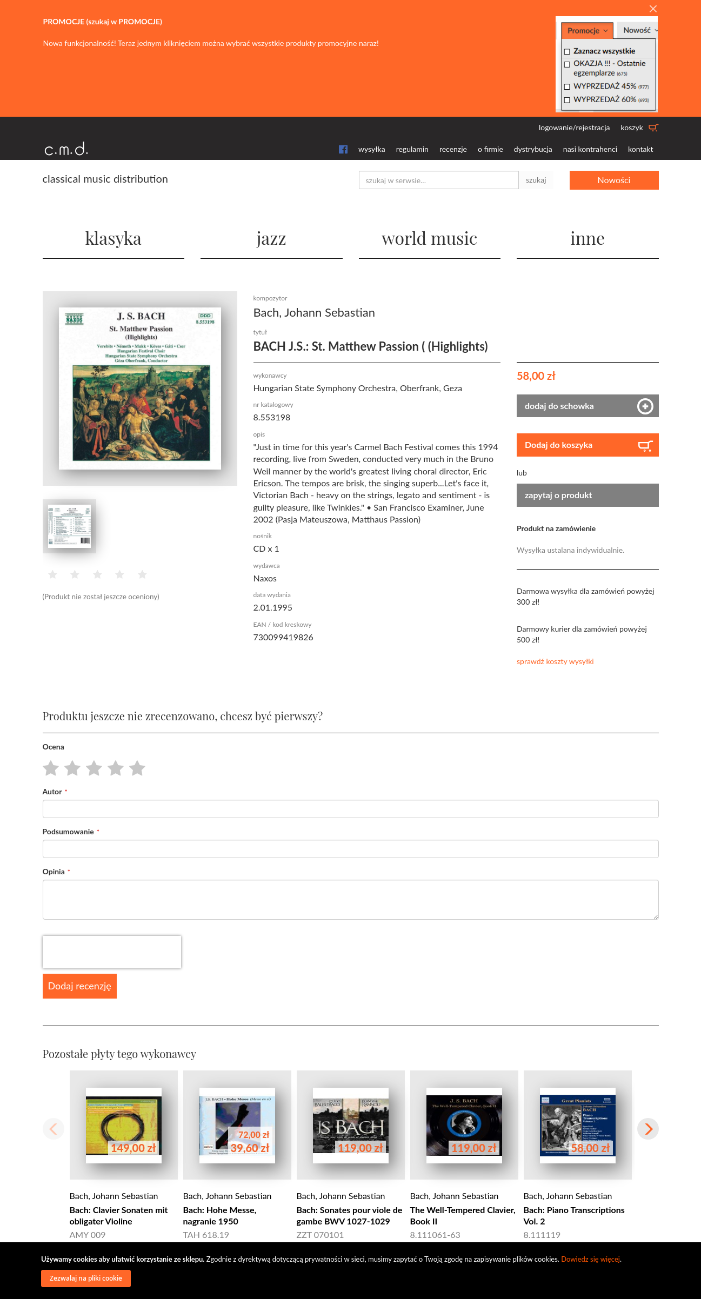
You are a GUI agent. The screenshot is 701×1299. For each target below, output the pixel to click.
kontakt (640, 148)
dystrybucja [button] (533, 148)
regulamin (412, 148)
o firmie (490, 148)
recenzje (453, 148)
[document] (352, 1271)
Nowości (614, 180)
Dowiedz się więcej (590, 1259)
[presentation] (112, 952)
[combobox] (439, 180)
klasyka (113, 237)
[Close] (652, 9)
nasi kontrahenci (590, 148)
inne (587, 237)
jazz (271, 237)
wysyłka (371, 148)
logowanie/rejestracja (574, 127)
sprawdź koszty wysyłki (555, 661)
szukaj (536, 179)
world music (429, 237)
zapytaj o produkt (558, 495)
